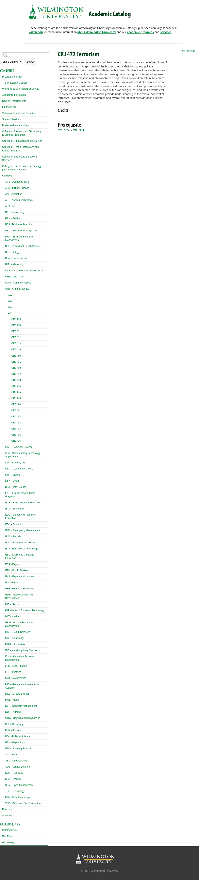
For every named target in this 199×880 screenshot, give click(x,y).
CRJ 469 (16, 367)
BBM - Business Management (21, 230)
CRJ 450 (16, 355)
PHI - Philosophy (14, 724)
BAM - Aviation (13, 218)
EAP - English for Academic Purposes (20, 495)
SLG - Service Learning (18, 766)
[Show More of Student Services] (1, 119)
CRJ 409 (16, 319)
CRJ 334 (78, 130)
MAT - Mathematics (15, 678)
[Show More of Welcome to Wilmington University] (1, 88)
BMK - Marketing (14, 264)
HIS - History (12, 604)
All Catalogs (8, 842)
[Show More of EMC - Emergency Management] (4, 530)
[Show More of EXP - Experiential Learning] (4, 576)
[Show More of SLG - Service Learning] (4, 766)
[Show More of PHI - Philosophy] (4, 724)
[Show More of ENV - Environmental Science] (4, 542)
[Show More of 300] (7, 307)
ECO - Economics (14, 508)
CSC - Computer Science (19, 447)
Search (30, 61)
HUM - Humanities (15, 644)
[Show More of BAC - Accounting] (4, 212)
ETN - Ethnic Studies (16, 570)
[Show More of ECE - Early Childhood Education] (4, 502)
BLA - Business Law (16, 258)
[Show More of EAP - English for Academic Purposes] (4, 493)
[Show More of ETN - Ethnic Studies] (4, 570)
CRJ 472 (16, 374)
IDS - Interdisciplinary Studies (21, 650)
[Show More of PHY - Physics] (4, 730)
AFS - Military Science (17, 188)
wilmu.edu (36, 32)
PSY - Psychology (15, 742)
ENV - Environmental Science (21, 542)
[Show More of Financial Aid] (1, 106)
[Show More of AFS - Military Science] (4, 187)
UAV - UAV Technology (17, 797)
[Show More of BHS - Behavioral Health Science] (4, 246)
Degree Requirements (14, 101)
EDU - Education (14, 524)
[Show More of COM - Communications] (4, 282)
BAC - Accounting (14, 212)
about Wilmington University (97, 32)
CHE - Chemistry (14, 276)
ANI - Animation (13, 194)
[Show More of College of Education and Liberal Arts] (1, 140)
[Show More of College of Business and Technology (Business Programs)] (1, 131)
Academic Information (14, 94)
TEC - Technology (14, 791)
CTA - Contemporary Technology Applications (22, 455)
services (165, 32)
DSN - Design (12, 480)
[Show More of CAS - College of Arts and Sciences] (4, 270)
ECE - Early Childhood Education (23, 502)
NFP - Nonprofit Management (21, 706)
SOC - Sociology (14, 773)
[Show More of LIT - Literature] (4, 671)
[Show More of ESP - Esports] (4, 564)
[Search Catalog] (25, 55)
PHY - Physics (13, 730)
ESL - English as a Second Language (19, 556)
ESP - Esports (12, 564)
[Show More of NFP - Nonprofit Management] (4, 705)
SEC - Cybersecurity (16, 760)
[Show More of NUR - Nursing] (4, 711)
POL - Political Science (17, 736)
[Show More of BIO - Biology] (4, 252)
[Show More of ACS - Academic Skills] (4, 181)
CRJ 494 (16, 428)
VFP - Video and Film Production (22, 803)
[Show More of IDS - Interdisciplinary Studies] (4, 650)
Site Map (7, 836)
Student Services (11, 119)
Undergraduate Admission (16, 125)
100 (10, 294)
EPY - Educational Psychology (21, 548)
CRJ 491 (16, 410)
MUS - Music (12, 699)
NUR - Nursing (13, 712)
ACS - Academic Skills (17, 181)
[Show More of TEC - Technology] (4, 791)
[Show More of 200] (7, 301)
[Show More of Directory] (1, 809)
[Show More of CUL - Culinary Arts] (4, 462)
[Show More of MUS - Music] (4, 699)
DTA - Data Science (15, 487)
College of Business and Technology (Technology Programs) (21, 168)
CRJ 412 (16, 337)
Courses (7, 175)
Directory (7, 809)
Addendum (8, 815)
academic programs (140, 32)
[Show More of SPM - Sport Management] (4, 784)
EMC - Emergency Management (22, 530)
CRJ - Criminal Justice (17, 288)
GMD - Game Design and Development (19, 596)
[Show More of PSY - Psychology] (4, 742)
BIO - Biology (12, 252)
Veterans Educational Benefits (18, 113)
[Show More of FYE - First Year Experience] (4, 588)
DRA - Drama (12, 474)
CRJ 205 (63, 130)
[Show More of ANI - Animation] (4, 193)
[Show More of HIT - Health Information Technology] (4, 610)
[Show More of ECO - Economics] (4, 508)
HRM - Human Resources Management (19, 624)
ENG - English (13, 536)
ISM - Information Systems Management (19, 658)
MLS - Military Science (17, 693)
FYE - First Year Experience (20, 588)
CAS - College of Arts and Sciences (24, 270)
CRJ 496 (16, 440)
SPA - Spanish (13, 779)
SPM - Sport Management (19, 785)
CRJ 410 (16, 325)
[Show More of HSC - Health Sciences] (4, 631)
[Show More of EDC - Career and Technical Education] (4, 514)
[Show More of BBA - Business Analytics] (4, 224)
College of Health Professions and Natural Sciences (20, 149)
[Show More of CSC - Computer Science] (4, 446)
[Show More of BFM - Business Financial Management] (4, 236)
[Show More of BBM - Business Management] (4, 230)
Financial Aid (9, 107)
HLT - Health (12, 616)
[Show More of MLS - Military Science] (4, 693)
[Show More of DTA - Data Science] (4, 486)
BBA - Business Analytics (18, 224)
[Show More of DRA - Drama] (4, 474)
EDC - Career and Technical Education (20, 516)
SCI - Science (12, 754)
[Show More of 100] (7, 295)
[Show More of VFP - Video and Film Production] (4, 803)
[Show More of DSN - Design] (4, 480)
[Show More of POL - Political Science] (4, 736)
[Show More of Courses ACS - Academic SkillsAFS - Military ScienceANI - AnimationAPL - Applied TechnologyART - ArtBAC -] (1, 175)
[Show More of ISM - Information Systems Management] (4, 656)
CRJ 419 (16, 349)
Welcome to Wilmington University (20, 88)
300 (10, 307)
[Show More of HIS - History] (4, 604)
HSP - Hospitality (14, 638)
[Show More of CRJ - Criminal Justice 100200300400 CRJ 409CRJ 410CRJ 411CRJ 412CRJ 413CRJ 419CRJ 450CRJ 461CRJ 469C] (4, 288)
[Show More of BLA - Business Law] (4, 258)
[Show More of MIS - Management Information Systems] (4, 684)
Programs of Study (12, 76)
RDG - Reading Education (19, 748)
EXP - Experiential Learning (20, 576)
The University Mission (14, 82)
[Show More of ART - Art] (4, 206)
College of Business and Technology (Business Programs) (21, 133)
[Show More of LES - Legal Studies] (4, 665)
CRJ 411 (16, 331)
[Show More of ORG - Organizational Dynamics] (4, 717)
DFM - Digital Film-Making (19, 468)
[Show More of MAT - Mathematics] (4, 677)
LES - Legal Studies (16, 666)
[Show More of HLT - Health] (4, 616)
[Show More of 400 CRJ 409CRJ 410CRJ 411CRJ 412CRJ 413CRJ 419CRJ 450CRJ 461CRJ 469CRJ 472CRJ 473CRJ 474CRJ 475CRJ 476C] (7, 314)
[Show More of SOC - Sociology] (4, 772)
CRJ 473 (16, 380)
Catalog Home (10, 830)
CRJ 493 (16, 422)
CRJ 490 (16, 404)
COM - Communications (18, 282)
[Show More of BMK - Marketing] (4, 264)
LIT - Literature (13, 672)
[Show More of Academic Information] (1, 94)
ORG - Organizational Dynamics (22, 718)
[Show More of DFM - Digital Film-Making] (4, 468)
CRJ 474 (16, 386)
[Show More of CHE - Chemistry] (4, 276)
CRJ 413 (16, 343)
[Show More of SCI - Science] (4, 754)
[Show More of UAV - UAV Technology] (4, 797)
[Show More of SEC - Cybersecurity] (4, 760)
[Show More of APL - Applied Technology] (4, 200)
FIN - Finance (12, 582)
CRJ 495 (16, 434)
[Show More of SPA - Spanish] (4, 778)
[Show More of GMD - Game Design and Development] (4, 594)
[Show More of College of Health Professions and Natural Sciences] (1, 146)
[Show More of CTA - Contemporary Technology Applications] (4, 453)
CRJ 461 (16, 361)
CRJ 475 (16, 392)
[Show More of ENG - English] (4, 536)
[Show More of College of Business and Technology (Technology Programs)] (1, 166)
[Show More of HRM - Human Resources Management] (4, 622)
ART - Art (10, 206)
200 (10, 300)
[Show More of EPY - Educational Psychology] (4, 548)
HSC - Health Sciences (17, 632)
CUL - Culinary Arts (15, 462)
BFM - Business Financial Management (19, 238)
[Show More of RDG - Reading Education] (4, 748)
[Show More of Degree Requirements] (1, 100)
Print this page (188, 50)
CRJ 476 (16, 398)
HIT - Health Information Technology (24, 610)
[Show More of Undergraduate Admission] (1, 125)
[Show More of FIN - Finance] (4, 582)
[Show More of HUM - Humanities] (4, 644)
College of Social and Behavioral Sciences (19, 158)
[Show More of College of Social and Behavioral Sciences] (1, 156)
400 (10, 313)
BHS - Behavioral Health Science (23, 246)
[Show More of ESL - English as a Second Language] (4, 554)
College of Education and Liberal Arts (22, 141)
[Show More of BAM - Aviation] (4, 218)
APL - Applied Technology (19, 200)
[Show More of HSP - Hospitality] (4, 637)
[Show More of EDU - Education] (4, 524)
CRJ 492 (16, 416)
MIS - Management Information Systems (22, 686)
